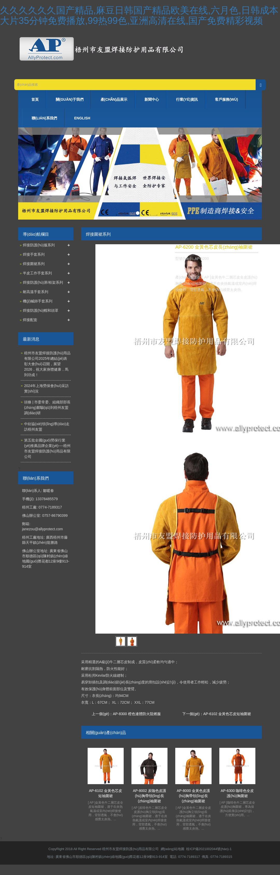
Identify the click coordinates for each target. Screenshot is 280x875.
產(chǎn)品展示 (114, 99)
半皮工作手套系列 (37, 273)
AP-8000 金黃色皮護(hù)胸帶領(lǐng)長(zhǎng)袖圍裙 (193, 796)
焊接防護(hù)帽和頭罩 (40, 310)
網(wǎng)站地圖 (173, 849)
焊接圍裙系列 (34, 264)
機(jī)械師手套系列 (37, 301)
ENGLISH (82, 118)
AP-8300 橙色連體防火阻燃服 (136, 714)
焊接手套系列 (34, 254)
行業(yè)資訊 (187, 99)
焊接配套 (30, 320)
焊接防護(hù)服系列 (39, 245)
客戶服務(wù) (226, 99)
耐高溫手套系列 (35, 292)
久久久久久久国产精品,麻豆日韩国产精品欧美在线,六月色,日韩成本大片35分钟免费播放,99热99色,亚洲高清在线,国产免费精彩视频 (139, 15)
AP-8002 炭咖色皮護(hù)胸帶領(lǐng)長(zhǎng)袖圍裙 (149, 796)
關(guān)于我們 (69, 99)
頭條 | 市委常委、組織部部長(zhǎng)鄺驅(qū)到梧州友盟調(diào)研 (47, 407)
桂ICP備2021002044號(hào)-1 (209, 849)
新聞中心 (151, 99)
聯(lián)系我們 (44, 118)
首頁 (35, 99)
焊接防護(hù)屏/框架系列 (43, 282)
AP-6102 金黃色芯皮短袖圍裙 (227, 714)
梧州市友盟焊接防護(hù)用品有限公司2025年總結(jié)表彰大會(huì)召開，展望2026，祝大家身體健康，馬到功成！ (47, 364)
